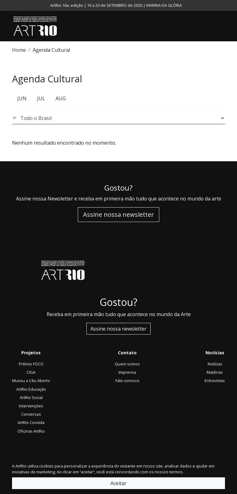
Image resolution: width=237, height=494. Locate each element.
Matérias (215, 372)
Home (19, 50)
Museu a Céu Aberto (31, 380)
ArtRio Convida (31, 422)
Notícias (215, 364)
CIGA (31, 372)
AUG (61, 98)
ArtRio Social (31, 397)
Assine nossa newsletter (118, 214)
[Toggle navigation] (223, 26)
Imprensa (127, 372)
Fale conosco (127, 380)
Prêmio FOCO (31, 364)
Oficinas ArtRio (31, 431)
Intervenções (31, 406)
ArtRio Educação (31, 389)
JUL (41, 98)
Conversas (31, 414)
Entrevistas (215, 380)
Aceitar (118, 483)
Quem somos (127, 364)
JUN (22, 98)
